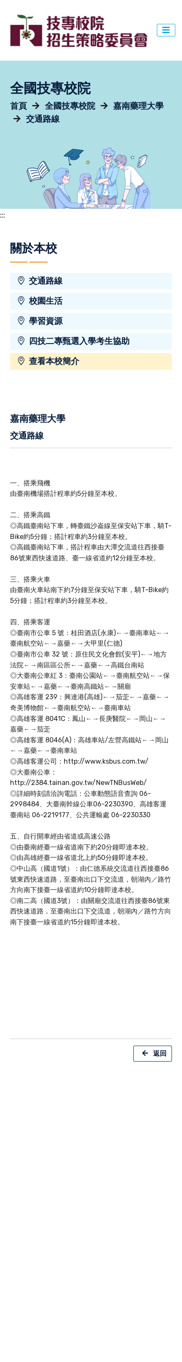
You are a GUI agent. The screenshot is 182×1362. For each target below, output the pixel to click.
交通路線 (43, 119)
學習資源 (39, 321)
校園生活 (39, 301)
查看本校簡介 (48, 361)
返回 (152, 1053)
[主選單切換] (166, 30)
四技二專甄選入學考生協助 (73, 341)
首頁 (18, 106)
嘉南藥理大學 (138, 106)
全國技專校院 (70, 106)
